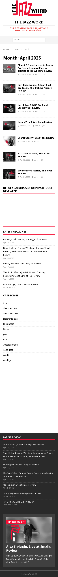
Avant (6, 303)
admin (37, 74)
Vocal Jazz (8, 349)
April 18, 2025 (25, 111)
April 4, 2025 (25, 177)
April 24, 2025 (25, 74)
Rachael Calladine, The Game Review (34, 155)
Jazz (5, 334)
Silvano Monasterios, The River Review (35, 172)
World (6, 354)
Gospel (6, 329)
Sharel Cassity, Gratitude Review (36, 137)
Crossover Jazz (10, 313)
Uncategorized (10, 344)
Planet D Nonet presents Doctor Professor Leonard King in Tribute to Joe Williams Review (36, 68)
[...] (27, 562)
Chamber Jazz (10, 308)
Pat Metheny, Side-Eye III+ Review (18, 501)
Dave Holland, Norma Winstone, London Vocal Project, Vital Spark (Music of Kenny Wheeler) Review (26, 251)
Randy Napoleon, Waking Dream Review (22, 493)
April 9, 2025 (25, 141)
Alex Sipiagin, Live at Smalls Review (20, 284)
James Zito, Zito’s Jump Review (35, 122)
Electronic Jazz (10, 318)
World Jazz (8, 360)
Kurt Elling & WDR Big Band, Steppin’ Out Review (33, 106)
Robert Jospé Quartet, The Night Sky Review (25, 239)
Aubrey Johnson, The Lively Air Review (22, 263)
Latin (5, 339)
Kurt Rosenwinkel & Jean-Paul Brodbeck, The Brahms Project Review (35, 87)
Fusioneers (8, 323)
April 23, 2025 (25, 94)
